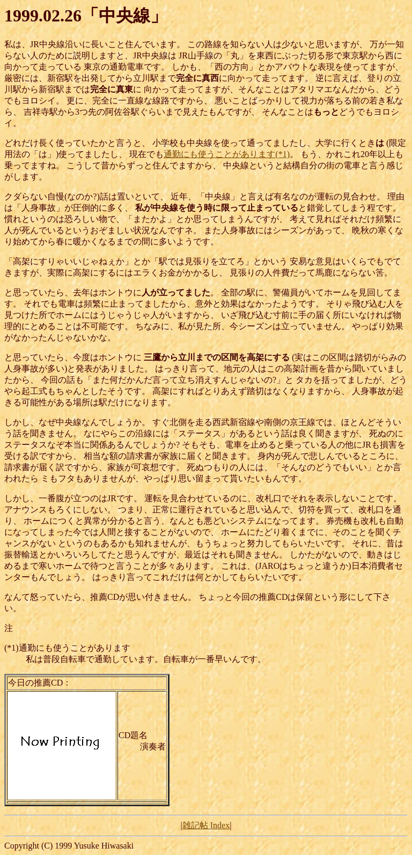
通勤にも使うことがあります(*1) (227, 154)
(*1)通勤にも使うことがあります (67, 647)
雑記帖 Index (206, 825)
